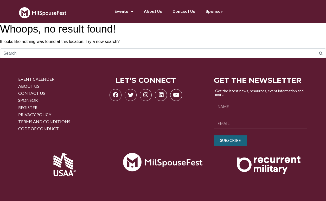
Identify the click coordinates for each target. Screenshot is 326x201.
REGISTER (27, 107)
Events (123, 11)
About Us (153, 11)
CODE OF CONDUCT (38, 128)
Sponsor (214, 11)
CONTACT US (31, 93)
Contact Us (183, 11)
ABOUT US (28, 86)
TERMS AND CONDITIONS (44, 121)
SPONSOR (28, 100)
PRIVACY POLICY (34, 114)
